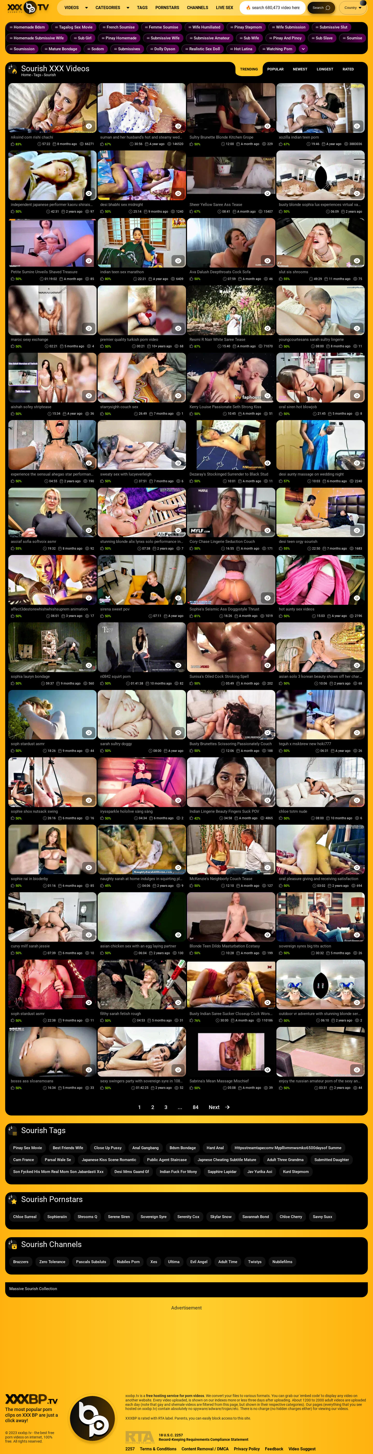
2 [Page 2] (152, 1107)
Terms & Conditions (158, 1448)
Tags (37, 75)
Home (26, 75)
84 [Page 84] (195, 1107)
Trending (249, 69)
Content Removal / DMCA (205, 1448)
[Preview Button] (88, 126)
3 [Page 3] (165, 1107)
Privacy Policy (247, 1448)
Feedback (274, 1448)
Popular (275, 69)
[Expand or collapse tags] (303, 49)
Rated (348, 69)
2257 (130, 1448)
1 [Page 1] (139, 1107)
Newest (300, 69)
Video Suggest (302, 1448)
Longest (325, 69)
